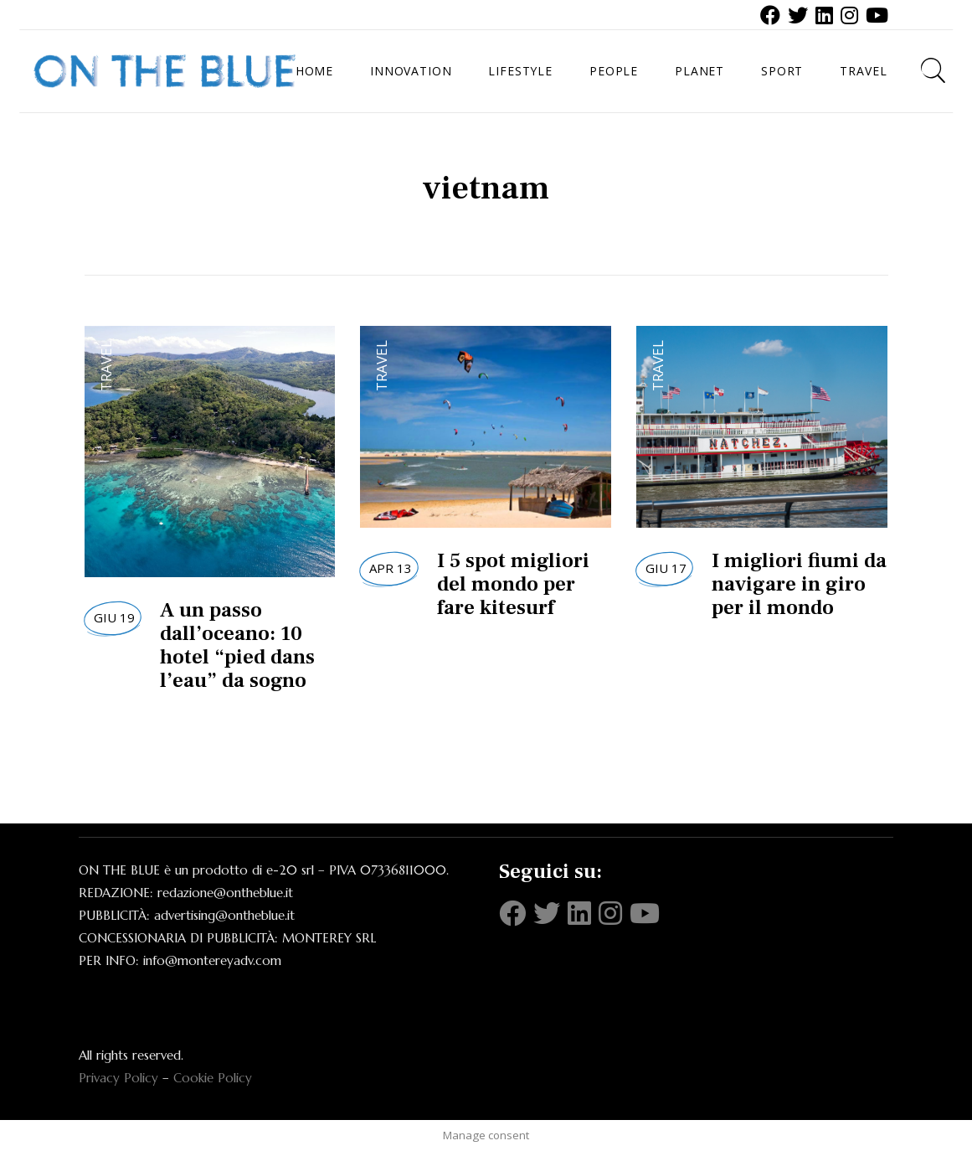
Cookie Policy (212, 1078)
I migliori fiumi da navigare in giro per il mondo (799, 584)
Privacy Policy (118, 1078)
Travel (106, 365)
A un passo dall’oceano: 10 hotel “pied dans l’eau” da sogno (237, 645)
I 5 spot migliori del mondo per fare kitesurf (513, 584)
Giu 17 (666, 568)
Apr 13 (390, 568)
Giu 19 (114, 617)
